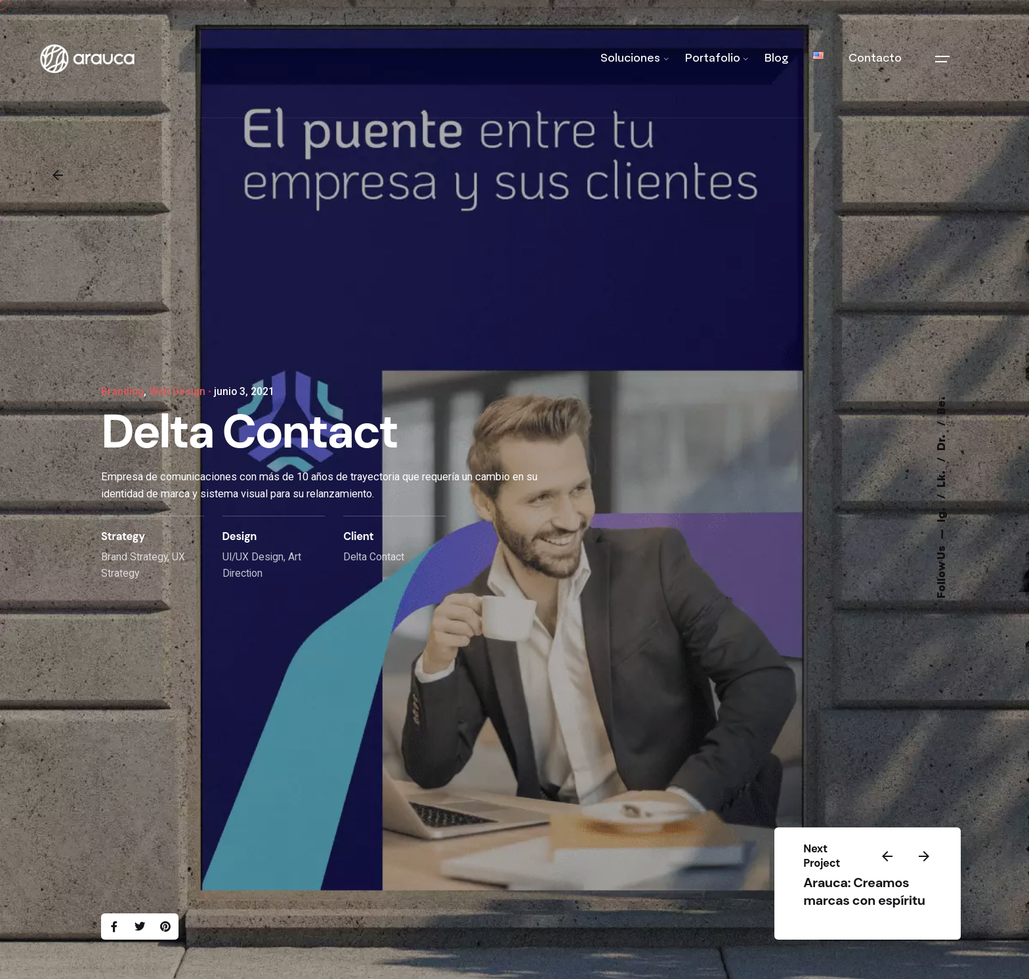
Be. (942, 405)
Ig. (942, 513)
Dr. (942, 441)
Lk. (942, 478)
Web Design (177, 392)
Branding (122, 392)
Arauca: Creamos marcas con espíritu (864, 891)
